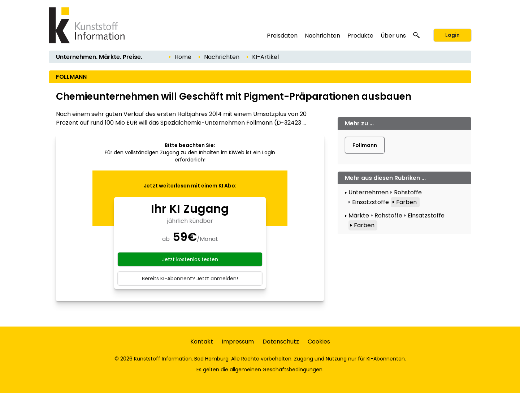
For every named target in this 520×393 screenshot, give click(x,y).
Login (452, 35)
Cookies (319, 341)
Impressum (238, 341)
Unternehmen (368, 192)
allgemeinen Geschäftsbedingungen (276, 369)
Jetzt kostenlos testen (190, 259)
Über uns (393, 35)
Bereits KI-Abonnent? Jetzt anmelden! (190, 278)
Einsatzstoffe (370, 202)
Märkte (358, 215)
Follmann (364, 145)
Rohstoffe (408, 192)
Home (182, 57)
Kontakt (201, 341)
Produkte (360, 35)
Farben (406, 202)
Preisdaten (282, 35)
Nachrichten (322, 35)
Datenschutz (281, 341)
